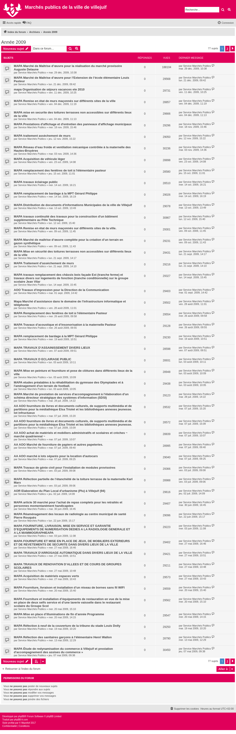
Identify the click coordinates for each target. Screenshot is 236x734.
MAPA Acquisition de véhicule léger (39, 159)
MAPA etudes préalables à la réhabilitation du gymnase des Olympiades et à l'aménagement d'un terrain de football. (68, 384)
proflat (11, 723)
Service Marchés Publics (32, 72)
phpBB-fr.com (21, 719)
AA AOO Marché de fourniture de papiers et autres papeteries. (58, 444)
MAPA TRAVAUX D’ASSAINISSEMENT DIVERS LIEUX (52, 347)
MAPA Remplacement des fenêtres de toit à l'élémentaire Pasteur (60, 313)
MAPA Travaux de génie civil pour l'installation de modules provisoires (64, 467)
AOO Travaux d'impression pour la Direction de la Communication (61, 290)
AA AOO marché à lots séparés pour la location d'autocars (56, 456)
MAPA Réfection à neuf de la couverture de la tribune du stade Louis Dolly (67, 625)
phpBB (21, 716)
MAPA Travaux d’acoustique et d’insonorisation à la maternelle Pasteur (65, 324)
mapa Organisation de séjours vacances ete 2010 (49, 89)
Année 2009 (13, 42)
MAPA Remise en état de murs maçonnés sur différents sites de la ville (65, 101)
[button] (232, 48)
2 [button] (227, 48)
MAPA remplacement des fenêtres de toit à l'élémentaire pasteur (60, 170)
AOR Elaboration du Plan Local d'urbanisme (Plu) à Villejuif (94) (59, 491)
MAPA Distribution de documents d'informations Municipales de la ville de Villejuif (73, 205)
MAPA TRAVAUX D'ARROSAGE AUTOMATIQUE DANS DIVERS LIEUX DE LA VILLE (73, 552)
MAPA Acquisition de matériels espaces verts (46, 576)
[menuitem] (26, 23)
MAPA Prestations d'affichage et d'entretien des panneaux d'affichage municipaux (73, 124)
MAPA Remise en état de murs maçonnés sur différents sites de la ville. (65, 228)
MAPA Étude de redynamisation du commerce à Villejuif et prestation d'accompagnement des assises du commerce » (63, 650)
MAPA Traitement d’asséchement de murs (44, 263)
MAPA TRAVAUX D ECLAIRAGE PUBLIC (42, 359)
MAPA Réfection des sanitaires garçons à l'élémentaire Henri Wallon (63, 637)
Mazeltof (25, 723)
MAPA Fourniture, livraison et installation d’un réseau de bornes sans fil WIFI (69, 587)
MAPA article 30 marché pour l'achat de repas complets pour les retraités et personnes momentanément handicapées (68, 504)
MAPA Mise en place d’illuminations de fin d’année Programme (59, 614)
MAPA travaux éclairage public (36, 182)
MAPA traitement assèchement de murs (42, 135)
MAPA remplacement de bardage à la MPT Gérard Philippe (55, 193)
